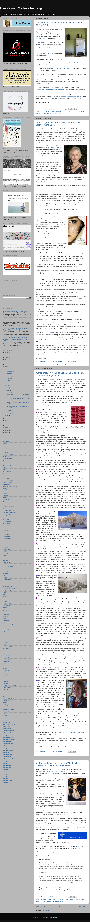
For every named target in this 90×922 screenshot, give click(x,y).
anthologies (6, 519)
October (8, 376)
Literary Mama (7, 465)
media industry (7, 629)
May (7, 388)
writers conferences (55, 113)
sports (4, 696)
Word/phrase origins (8, 510)
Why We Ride (7, 508)
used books (6, 715)
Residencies (6, 502)
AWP (4, 439)
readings (5, 679)
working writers (7, 722)
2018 (6, 362)
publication (6, 666)
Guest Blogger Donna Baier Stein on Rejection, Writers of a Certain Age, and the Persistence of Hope (16, 339)
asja (41, 111)
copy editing (6, 562)
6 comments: (59, 896)
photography (6, 648)
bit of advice (51, 332)
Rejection (5, 497)
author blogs (6, 523)
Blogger (55, 917)
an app (49, 53)
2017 (6, 364)
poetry (5, 651)
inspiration (6, 614)
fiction (63, 754)
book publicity (7, 543)
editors (5, 581)
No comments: (59, 109)
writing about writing (8, 737)
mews (4, 633)
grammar (5, 607)
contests (5, 560)
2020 (6, 357)
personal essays (7, 646)
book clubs (6, 534)
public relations (7, 663)
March (8, 392)
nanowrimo (6, 638)
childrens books (7, 558)
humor (5, 612)
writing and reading (8, 743)
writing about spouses (58, 901)
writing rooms (6, 771)
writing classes (7, 746)
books (4, 551)
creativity (5, 571)
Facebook (79, 353)
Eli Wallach (78, 846)
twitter (4, 713)
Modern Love (6, 476)
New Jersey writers (8, 480)
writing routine (7, 774)
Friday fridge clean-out (68, 111)
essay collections (7, 590)
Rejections (6, 499)
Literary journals (45, 113)
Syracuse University (8, 506)
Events (5, 450)
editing (5, 577)
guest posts (43, 364)
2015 (6, 369)
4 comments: (59, 361)
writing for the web (8, 759)
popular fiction (7, 653)
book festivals (7, 536)
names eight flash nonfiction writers (59, 68)
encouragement (7, 586)
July (7, 383)
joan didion (77, 111)
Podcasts (5, 493)
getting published (7, 603)
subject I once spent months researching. (58, 771)
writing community (8, 750)
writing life (6, 763)
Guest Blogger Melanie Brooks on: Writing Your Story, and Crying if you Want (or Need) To (16, 329)
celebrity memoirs (8, 555)
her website (41, 354)
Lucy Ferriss (50, 364)
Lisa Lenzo (76, 754)
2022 (6, 352)
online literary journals (58, 899)
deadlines (5, 573)
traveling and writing (8, 709)
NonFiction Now (7, 484)
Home (5, 14)
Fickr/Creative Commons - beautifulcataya (45, 106)
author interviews (44, 754)
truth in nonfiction (7, 711)
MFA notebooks (7, 471)
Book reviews (6, 445)
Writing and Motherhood (9, 512)
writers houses (7, 728)
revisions (67, 899)
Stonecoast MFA (7, 504)
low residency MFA (8, 625)
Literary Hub (40, 42)
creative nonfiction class (9, 568)
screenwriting (6, 687)
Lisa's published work (45, 899)
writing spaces (7, 776)
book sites (6, 545)
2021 (6, 355)
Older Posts (82, 907)
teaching (5, 705)
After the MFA (7, 441)
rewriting (5, 683)
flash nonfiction (47, 111)
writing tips (65, 364)
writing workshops (8, 782)
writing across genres (9, 739)
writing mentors (7, 765)
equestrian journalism (9, 588)
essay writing (6, 592)
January (8, 413)
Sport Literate (69, 140)
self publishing (7, 689)
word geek (6, 720)
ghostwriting (6, 605)
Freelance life (6, 456)
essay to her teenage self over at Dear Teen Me (69, 63)
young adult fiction (8, 784)
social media (6, 694)
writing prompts (7, 769)
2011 (6, 423)
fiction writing (69, 754)
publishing (6, 670)
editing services (7, 579)
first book (5, 597)
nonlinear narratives (8, 640)
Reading (5, 495)
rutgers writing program (9, 685)
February (9, 410)
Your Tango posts (8, 517)
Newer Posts (40, 907)
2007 (6, 432)
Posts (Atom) (46, 910)
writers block (6, 726)
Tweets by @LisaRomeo (9, 304)
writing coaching (7, 748)
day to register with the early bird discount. (70, 96)
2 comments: (59, 751)
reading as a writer (8, 676)
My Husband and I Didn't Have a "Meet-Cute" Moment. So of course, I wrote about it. (57, 764)
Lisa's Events (51, 14)
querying (5, 674)
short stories (83, 754)
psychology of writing (8, 661)
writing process (7, 767)
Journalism (6, 460)
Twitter (73, 353)
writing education (7, 754)
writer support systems (9, 724)
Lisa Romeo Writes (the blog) (21, 8)
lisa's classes (6, 620)
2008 (6, 430)
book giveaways (7, 538)
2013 (6, 418)
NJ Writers (6, 478)
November (9, 373)
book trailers (6, 549)
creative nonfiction (8, 566)
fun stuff (5, 601)
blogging (5, 530)
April (7, 390)
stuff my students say (9, 698)
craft (4, 564)
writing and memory (8, 741)
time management (8, 707)
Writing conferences (8, 515)
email (4, 584)
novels (5, 642)
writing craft (6, 752)
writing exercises (7, 756)
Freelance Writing (56, 111)
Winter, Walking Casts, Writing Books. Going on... (16, 311)
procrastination (7, 655)
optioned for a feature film (51, 76)
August (8, 380)
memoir (5, 631)
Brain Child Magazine (55, 754)
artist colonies (7, 521)
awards (5, 527)
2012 (6, 420)
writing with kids (7, 780)
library (4, 618)
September (9, 378)
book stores (6, 547)
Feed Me (5, 452)
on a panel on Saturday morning (50, 98)
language (5, 616)
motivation (6, 635)
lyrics (4, 627)
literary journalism (8, 623)
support (5, 702)
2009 (6, 427)
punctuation (6, 672)
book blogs (6, 532)
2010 (6, 425)
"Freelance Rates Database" (52, 79)
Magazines (6, 473)
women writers (7, 717)
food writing (6, 599)
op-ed (4, 644)
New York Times (7, 482)
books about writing (8, 553)
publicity (5, 668)
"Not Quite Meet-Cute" (42, 835)
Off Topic (5, 489)
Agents (5, 443)
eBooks (5, 575)
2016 (6, 366)
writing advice (57, 364)
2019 (6, 359)
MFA (4, 469)
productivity (6, 657)
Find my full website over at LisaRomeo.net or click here (27, 14)
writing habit (6, 761)
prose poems (6, 659)
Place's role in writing (8, 491)
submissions (73, 899)
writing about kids (8, 733)
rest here (54, 888)
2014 (6, 416)
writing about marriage (45, 901)
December (9, 371)
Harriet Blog (41, 38)
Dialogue (5, 448)
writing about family (8, 730)
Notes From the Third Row (10, 486)
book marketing (7, 540)
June (7, 385)
